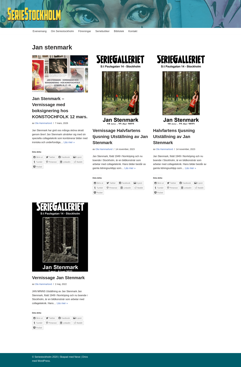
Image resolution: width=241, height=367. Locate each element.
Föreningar (84, 31)
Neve (77, 357)
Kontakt (132, 31)
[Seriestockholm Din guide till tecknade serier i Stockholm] (34, 14)
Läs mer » (69, 142)
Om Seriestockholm (62, 31)
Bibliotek (119, 31)
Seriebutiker (102, 31)
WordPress (44, 361)
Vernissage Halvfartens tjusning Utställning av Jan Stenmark (120, 136)
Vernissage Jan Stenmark (58, 277)
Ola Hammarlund (43, 123)
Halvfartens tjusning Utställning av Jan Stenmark (174, 136)
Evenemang (40, 31)
